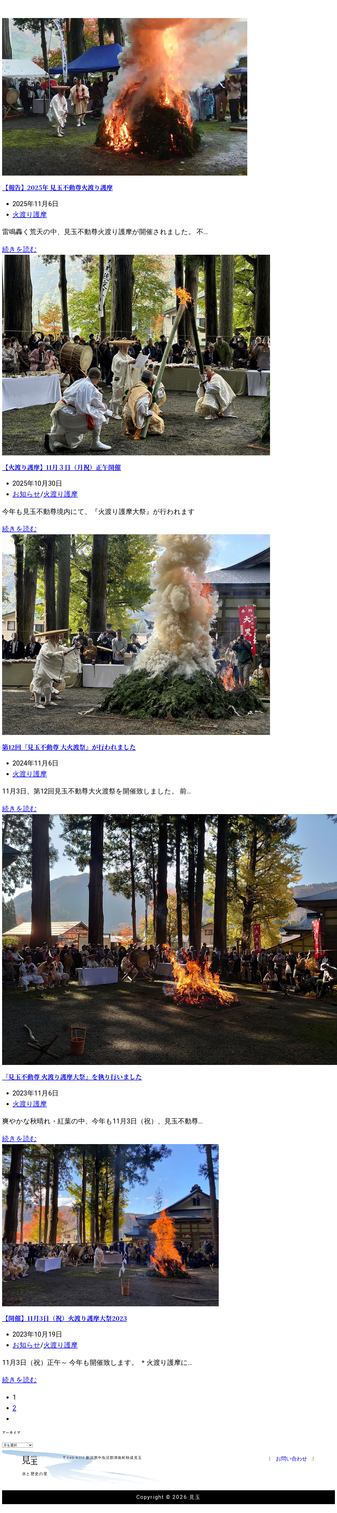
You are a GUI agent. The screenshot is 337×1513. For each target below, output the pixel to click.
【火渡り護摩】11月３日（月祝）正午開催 (61, 467)
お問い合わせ (291, 1459)
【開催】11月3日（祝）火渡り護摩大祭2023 (64, 1318)
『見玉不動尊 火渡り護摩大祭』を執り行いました (72, 1076)
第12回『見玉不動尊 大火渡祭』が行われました (69, 746)
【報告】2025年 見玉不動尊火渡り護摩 (57, 187)
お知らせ (27, 494)
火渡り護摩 (30, 214)
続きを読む (19, 249)
